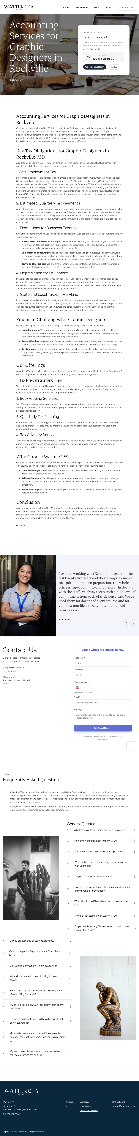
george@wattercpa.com (15, 667)
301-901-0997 (9, 1117)
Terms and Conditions (89, 1110)
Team (96, 7)
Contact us (127, 8)
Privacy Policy (85, 1106)
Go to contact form (94, 66)
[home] (19, 7)
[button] (82, 7)
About (66, 7)
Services (80, 7)
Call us (114, 67)
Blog (108, 7)
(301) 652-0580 (103, 58)
